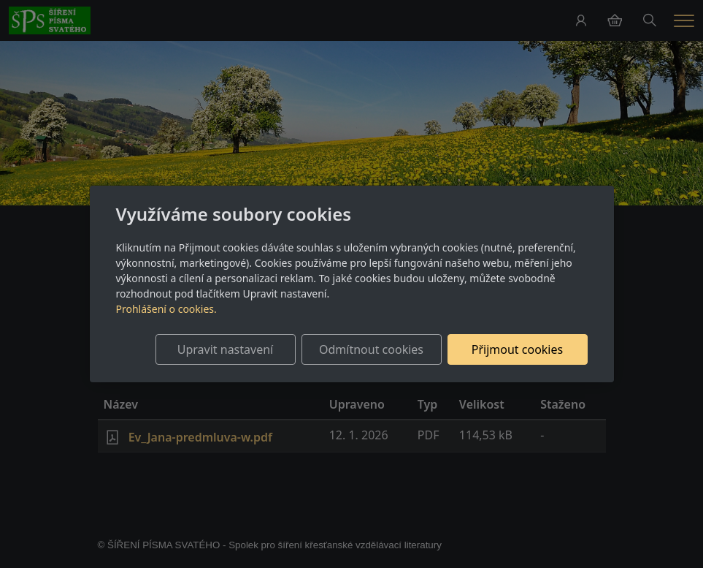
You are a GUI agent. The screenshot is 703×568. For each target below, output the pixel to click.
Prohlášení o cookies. (166, 309)
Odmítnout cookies (371, 349)
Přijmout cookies (517, 349)
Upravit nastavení (225, 349)
